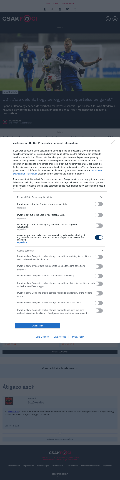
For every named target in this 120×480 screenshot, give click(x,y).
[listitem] (60, 197)
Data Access (60, 337)
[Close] (114, 143)
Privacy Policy (77, 337)
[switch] (99, 204)
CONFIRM (37, 326)
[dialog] (60, 240)
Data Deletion (42, 337)
